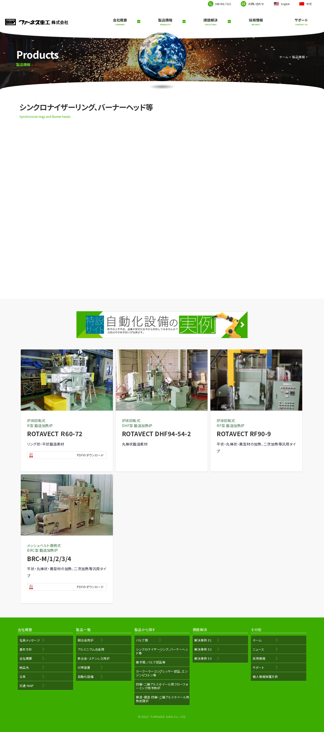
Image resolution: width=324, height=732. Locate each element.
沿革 (21, 676)
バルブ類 (141, 640)
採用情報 (256, 21)
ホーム (283, 57)
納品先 (23, 667)
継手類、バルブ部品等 (150, 662)
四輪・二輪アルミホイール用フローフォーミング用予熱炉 (161, 686)
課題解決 (210, 21)
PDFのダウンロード (90, 455)
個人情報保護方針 (264, 676)
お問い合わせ (256, 4)
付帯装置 (83, 667)
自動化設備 (85, 676)
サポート (301, 21)
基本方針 (24, 649)
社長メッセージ (28, 640)
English (285, 4)
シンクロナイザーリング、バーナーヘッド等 (161, 651)
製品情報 (165, 21)
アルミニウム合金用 (90, 649)
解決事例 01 (202, 640)
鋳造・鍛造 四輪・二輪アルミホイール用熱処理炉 (162, 699)
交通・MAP (25, 685)
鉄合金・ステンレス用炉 (93, 658)
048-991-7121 (223, 4)
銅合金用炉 (85, 640)
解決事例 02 (202, 649)
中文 (309, 4)
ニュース (257, 649)
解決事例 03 (202, 658)
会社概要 (120, 21)
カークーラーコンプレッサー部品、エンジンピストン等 (161, 673)
